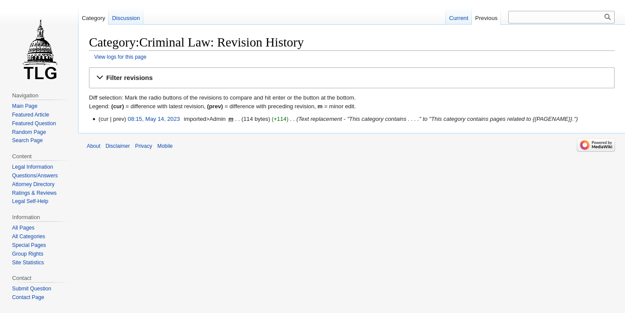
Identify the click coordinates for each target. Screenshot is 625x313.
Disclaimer (117, 146)
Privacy (143, 146)
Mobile (164, 146)
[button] (351, 78)
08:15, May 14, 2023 (154, 119)
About (93, 146)
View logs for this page (120, 57)
